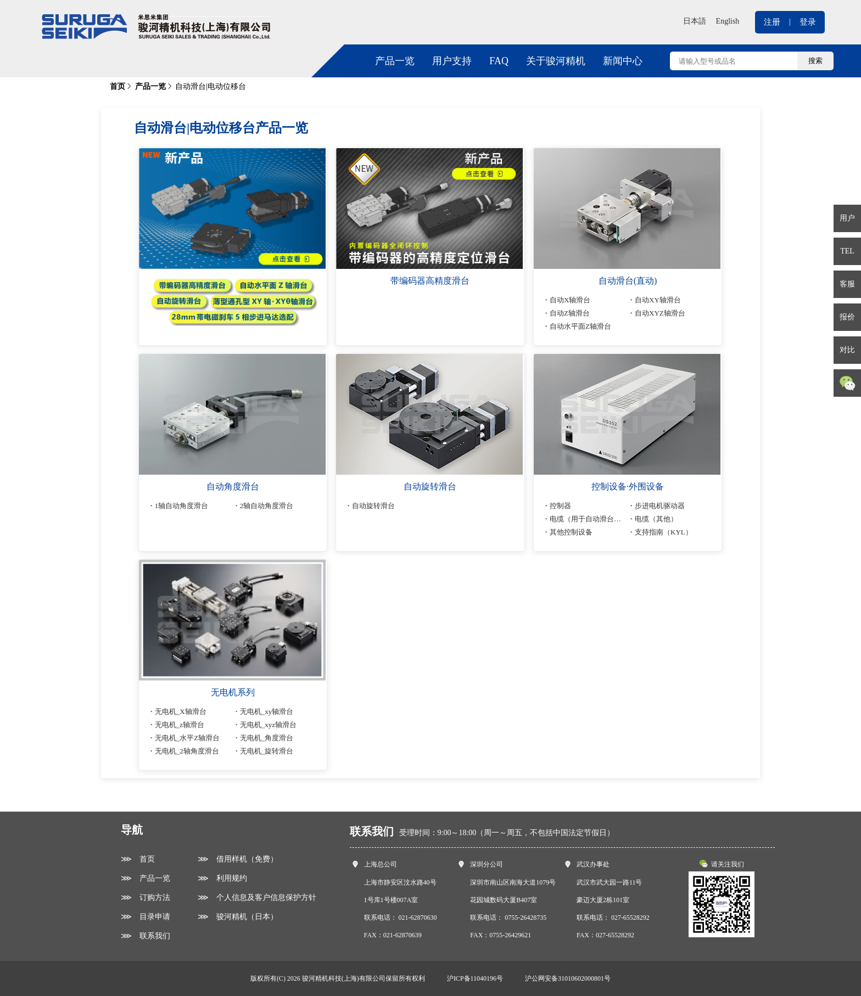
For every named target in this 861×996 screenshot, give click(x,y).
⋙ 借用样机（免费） (238, 859)
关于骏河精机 (555, 60)
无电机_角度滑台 (267, 738)
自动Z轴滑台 (570, 313)
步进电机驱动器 (660, 506)
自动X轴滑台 (570, 300)
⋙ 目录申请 (145, 917)
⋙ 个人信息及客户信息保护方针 (257, 897)
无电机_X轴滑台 (181, 711)
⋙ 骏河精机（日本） (238, 917)
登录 (808, 22)
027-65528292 (630, 917)
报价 (847, 317)
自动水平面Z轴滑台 (581, 326)
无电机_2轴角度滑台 (187, 751)
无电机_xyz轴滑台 (268, 725)
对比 (847, 350)
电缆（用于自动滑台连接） (593, 519)
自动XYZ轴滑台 (660, 313)
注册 (772, 22)
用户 (847, 218)
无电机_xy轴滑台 (267, 711)
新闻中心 (622, 60)
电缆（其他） (656, 519)
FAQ (498, 60)
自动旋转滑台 (374, 506)
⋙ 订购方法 (145, 897)
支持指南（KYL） (663, 532)
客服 (847, 284)
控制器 (561, 506)
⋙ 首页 (138, 859)
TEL (847, 251)
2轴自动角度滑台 (267, 506)
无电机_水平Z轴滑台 (187, 738)
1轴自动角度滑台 (182, 506)
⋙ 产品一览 (145, 878)
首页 (117, 86)
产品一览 (395, 60)
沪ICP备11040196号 (475, 978)
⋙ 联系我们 (145, 936)
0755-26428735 (525, 917)
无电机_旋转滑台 (267, 751)
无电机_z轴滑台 (180, 725)
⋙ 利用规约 (222, 878)
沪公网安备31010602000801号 (568, 978)
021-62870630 (418, 917)
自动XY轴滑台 (658, 300)
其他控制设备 (571, 532)
